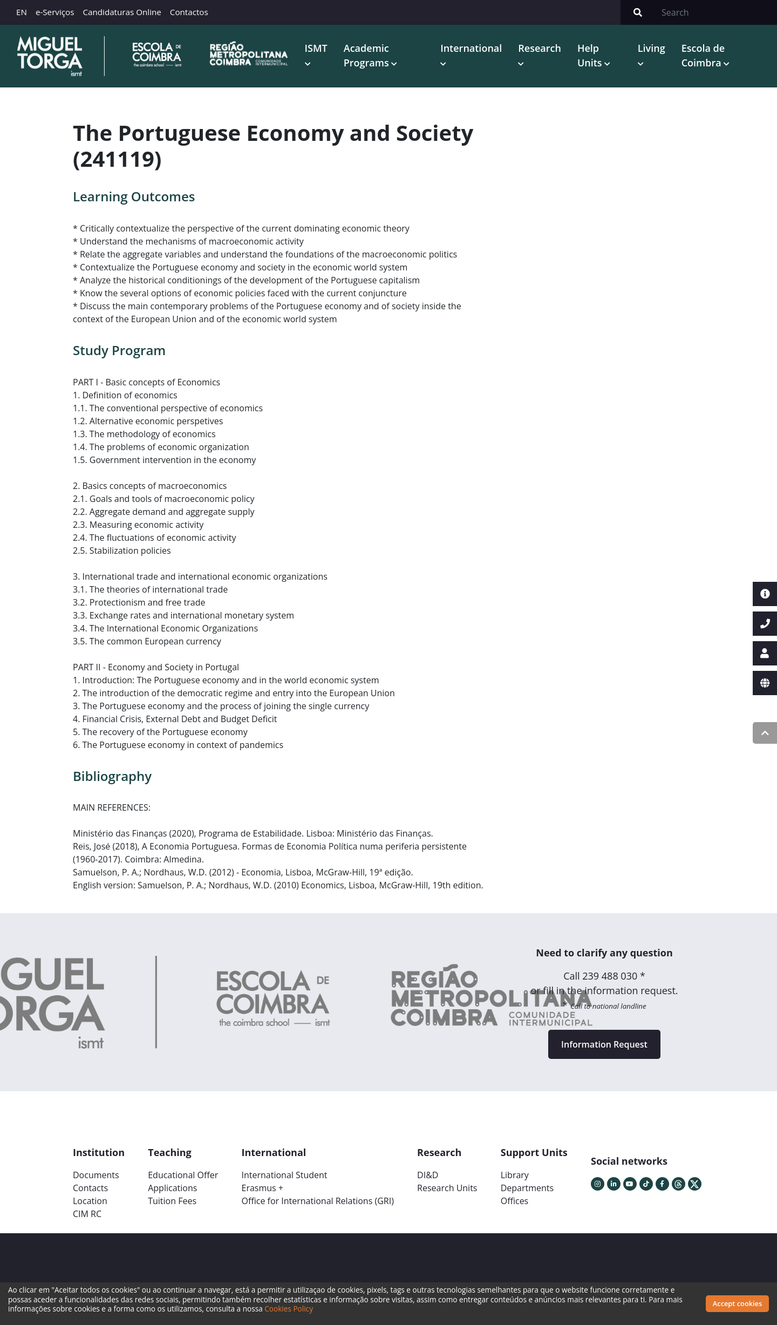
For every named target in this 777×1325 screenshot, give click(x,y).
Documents (96, 1175)
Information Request (604, 1044)
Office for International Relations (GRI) (317, 1201)
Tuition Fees (172, 1201)
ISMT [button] (316, 48)
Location (90, 1201)
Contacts (90, 1188)
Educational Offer (183, 1175)
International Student (284, 1175)
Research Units (447, 1188)
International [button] (471, 48)
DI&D (427, 1175)
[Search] (716, 12)
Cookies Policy (288, 1308)
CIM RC (87, 1214)
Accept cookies (737, 1303)
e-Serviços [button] (55, 11)
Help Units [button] (590, 55)
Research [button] (539, 48)
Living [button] (651, 48)
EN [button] (21, 11)
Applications (172, 1188)
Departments (527, 1188)
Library (515, 1175)
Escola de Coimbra (703, 55)
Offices (515, 1201)
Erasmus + (262, 1188)
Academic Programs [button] (368, 55)
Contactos (189, 11)
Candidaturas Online (122, 11)
